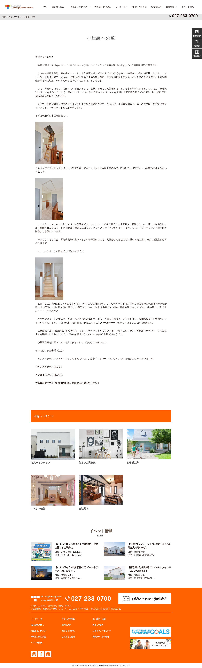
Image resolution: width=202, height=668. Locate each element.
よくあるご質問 (68, 637)
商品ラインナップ (79, 7)
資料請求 (197, 53)
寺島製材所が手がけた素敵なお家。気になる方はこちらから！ (67, 383)
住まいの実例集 (139, 7)
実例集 (197, 43)
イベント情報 (188, 7)
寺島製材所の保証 (103, 7)
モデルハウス (121, 7)
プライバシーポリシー (102, 631)
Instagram (197, 33)
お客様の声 (156, 7)
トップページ (36, 619)
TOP (45, 7)
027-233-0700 (91, 598)
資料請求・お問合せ (101, 637)
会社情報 (170, 7)
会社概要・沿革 (99, 619)
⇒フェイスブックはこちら (49, 375)
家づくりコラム (68, 631)
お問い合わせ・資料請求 (149, 599)
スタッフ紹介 (98, 625)
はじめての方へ (59, 7)
